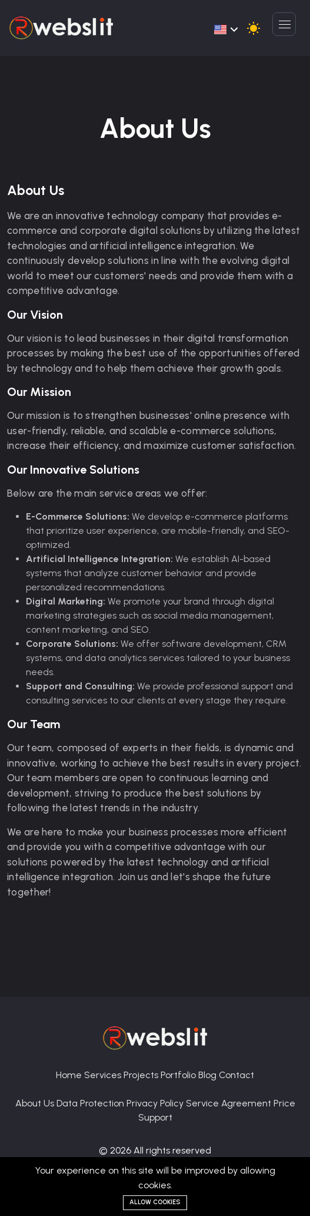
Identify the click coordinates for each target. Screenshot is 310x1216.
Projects (142, 1074)
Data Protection (91, 1103)
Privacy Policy (156, 1103)
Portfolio (179, 1074)
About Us (35, 1103)
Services (104, 1074)
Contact (236, 1074)
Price (284, 1103)
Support (155, 1117)
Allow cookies (155, 1202)
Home (70, 1074)
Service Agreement (230, 1103)
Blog (208, 1074)
